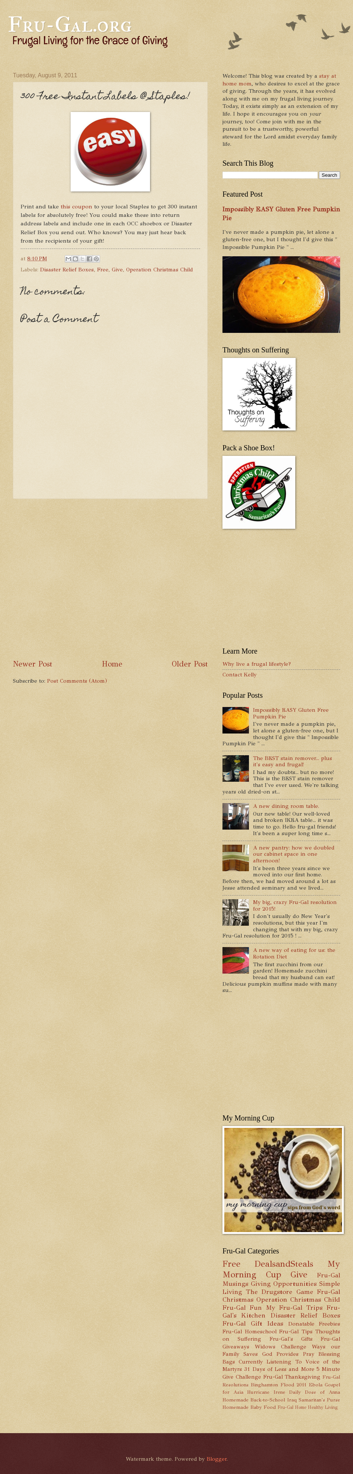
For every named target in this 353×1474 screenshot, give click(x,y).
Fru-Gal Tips (296, 1331)
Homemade (235, 1400)
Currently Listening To (270, 1361)
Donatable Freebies (314, 1323)
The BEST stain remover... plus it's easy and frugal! (292, 761)
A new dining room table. (286, 806)
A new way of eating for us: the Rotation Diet (294, 953)
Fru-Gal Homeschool (249, 1331)
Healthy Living (323, 1407)
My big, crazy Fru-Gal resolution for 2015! (295, 905)
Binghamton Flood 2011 (278, 1385)
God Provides (280, 1354)
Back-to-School (267, 1400)
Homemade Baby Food (249, 1407)
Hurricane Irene (266, 1392)
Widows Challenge (280, 1346)
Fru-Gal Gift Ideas (252, 1323)
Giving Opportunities (284, 1284)
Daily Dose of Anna (314, 1392)
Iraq (292, 1400)
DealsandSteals (283, 1264)
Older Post (190, 664)
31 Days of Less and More (279, 1369)
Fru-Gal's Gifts (291, 1339)
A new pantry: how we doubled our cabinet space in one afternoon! (294, 854)
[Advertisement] (74, 579)
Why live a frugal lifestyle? (256, 664)
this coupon (76, 206)
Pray (308, 1354)
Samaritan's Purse (319, 1400)
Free (102, 269)
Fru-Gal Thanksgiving (292, 1376)
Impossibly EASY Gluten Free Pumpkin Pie (291, 713)
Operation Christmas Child (159, 269)
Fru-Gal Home (292, 1407)
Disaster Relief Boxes (67, 269)
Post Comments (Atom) (77, 681)
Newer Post (32, 664)
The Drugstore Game (279, 1292)
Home (112, 664)
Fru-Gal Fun (242, 1308)
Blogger (217, 1459)
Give (117, 269)
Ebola (315, 1385)
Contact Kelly (239, 674)
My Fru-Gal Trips (294, 1308)
